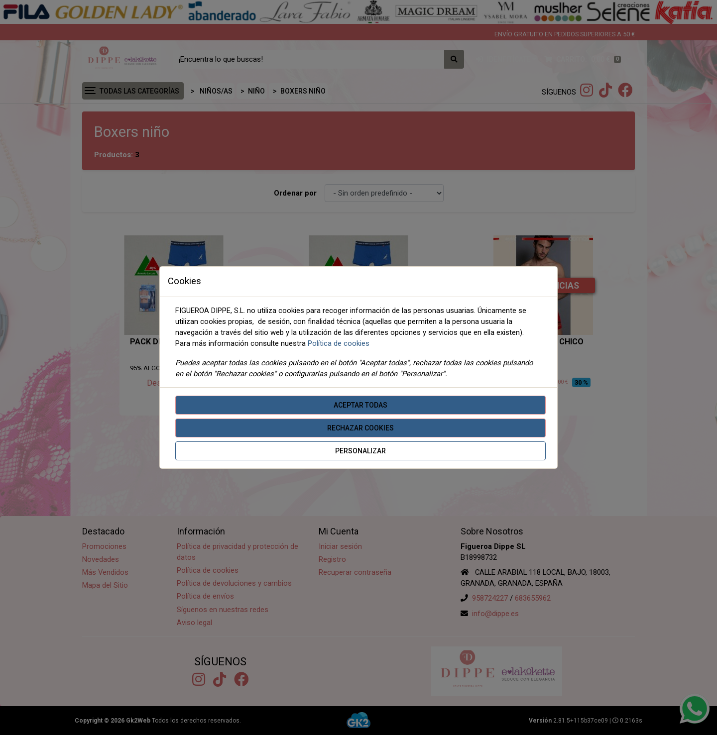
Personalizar (360, 451)
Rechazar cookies (360, 428)
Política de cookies (338, 343)
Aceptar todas (360, 405)
